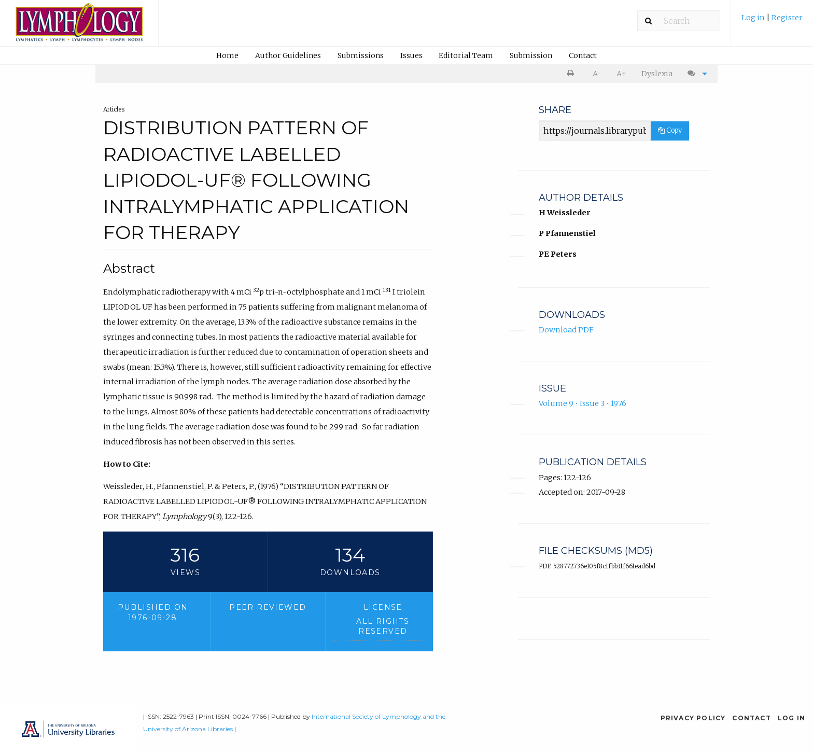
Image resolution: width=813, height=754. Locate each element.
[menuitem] (772, 21)
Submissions (361, 55)
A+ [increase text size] (621, 73)
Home (227, 55)
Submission (531, 55)
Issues (411, 55)
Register (787, 17)
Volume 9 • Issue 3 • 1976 (582, 403)
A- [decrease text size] (597, 73)
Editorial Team (466, 55)
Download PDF (566, 329)
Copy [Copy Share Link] (670, 130)
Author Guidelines (288, 55)
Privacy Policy (693, 718)
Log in (753, 17)
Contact (583, 55)
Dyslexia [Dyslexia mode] (656, 73)
